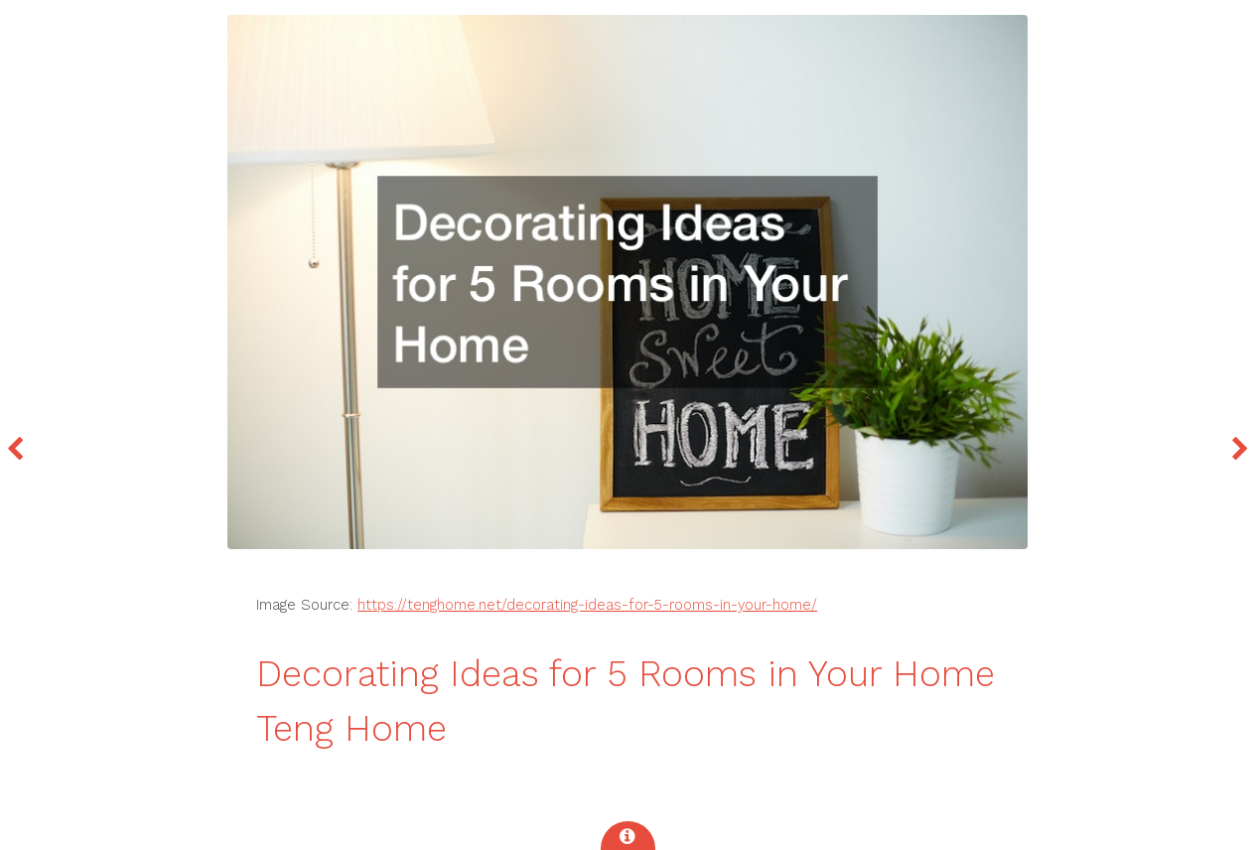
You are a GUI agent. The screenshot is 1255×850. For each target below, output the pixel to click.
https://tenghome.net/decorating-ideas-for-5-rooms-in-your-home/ (587, 605)
